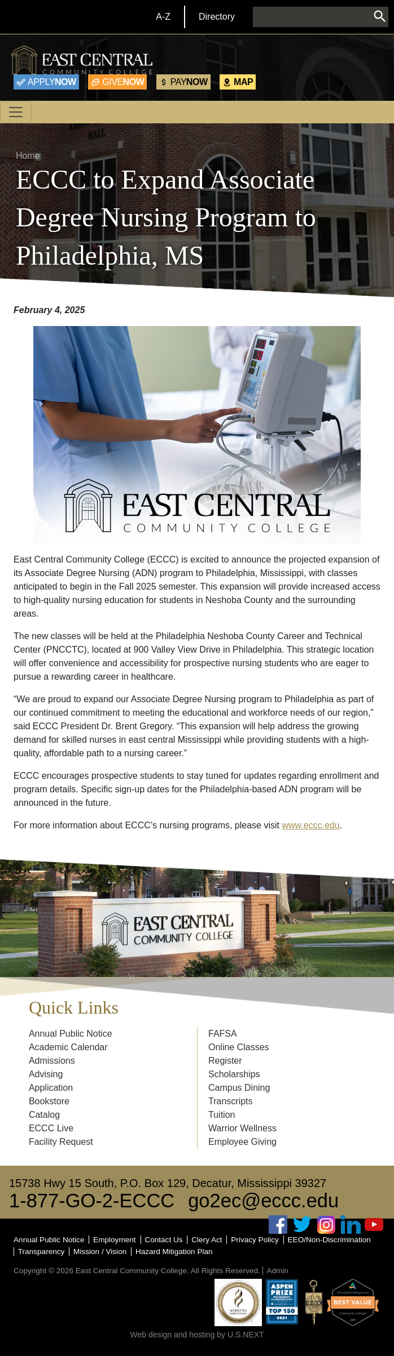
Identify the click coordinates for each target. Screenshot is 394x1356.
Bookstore (49, 1101)
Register (225, 1060)
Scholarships (234, 1074)
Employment (114, 1239)
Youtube (374, 1224)
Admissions (52, 1060)
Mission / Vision (99, 1251)
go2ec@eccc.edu (263, 1200)
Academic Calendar (68, 1047)
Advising (46, 1074)
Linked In (350, 1224)
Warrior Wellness (242, 1128)
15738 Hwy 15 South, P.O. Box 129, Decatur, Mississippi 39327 (167, 1183)
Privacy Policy (255, 1239)
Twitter (302, 1224)
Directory (217, 16)
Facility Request (61, 1142)
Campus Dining (239, 1087)
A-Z (163, 16)
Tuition (221, 1114)
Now (52, 82)
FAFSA (222, 1033)
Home (28, 155)
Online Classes (238, 1047)
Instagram (326, 1224)
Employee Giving (242, 1142)
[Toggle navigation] (16, 112)
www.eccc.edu (310, 825)
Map (243, 82)
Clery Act (206, 1239)
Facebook (278, 1224)
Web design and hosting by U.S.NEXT (197, 1334)
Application (51, 1087)
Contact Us (163, 1239)
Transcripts (230, 1101)
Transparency (41, 1251)
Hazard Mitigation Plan (174, 1251)
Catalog (44, 1114)
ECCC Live (51, 1128)
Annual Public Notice (70, 1033)
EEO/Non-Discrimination (329, 1239)
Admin (277, 1270)
